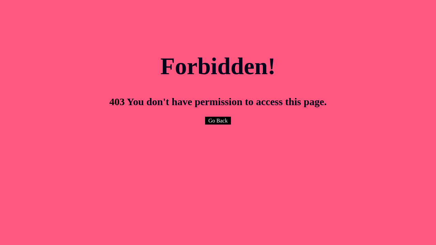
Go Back (218, 121)
